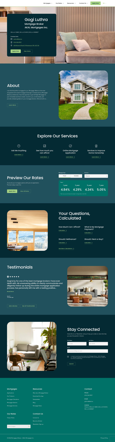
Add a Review (13, 306)
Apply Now (95, 3)
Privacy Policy (104, 438)
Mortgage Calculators (13, 399)
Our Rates (59, 3)
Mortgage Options (12, 402)
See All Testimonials (28, 306)
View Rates (27, 51)
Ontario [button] (88, 176)
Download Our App (38, 396)
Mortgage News (37, 406)
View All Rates (24, 191)
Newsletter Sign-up (38, 424)
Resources (71, 3)
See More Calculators (66, 248)
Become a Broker (37, 421)
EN (104, 3)
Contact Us (83, 3)
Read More (10, 291)
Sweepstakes (36, 399)
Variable (76, 175)
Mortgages (48, 3)
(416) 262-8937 (17, 42)
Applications (10, 393)
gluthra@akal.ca (17, 39)
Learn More (12, 105)
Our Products (10, 396)
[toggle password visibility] (28, 426)
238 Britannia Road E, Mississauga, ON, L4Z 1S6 (26, 45)
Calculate (63, 230)
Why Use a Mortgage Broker (40, 393)
